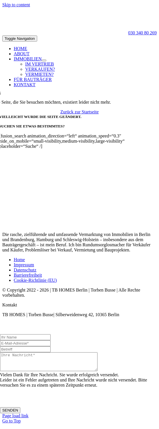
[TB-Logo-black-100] (16, 27)
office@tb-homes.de (24, 325)
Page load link (15, 419)
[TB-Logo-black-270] (79, 224)
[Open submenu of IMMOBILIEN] (44, 60)
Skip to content (16, 4)
